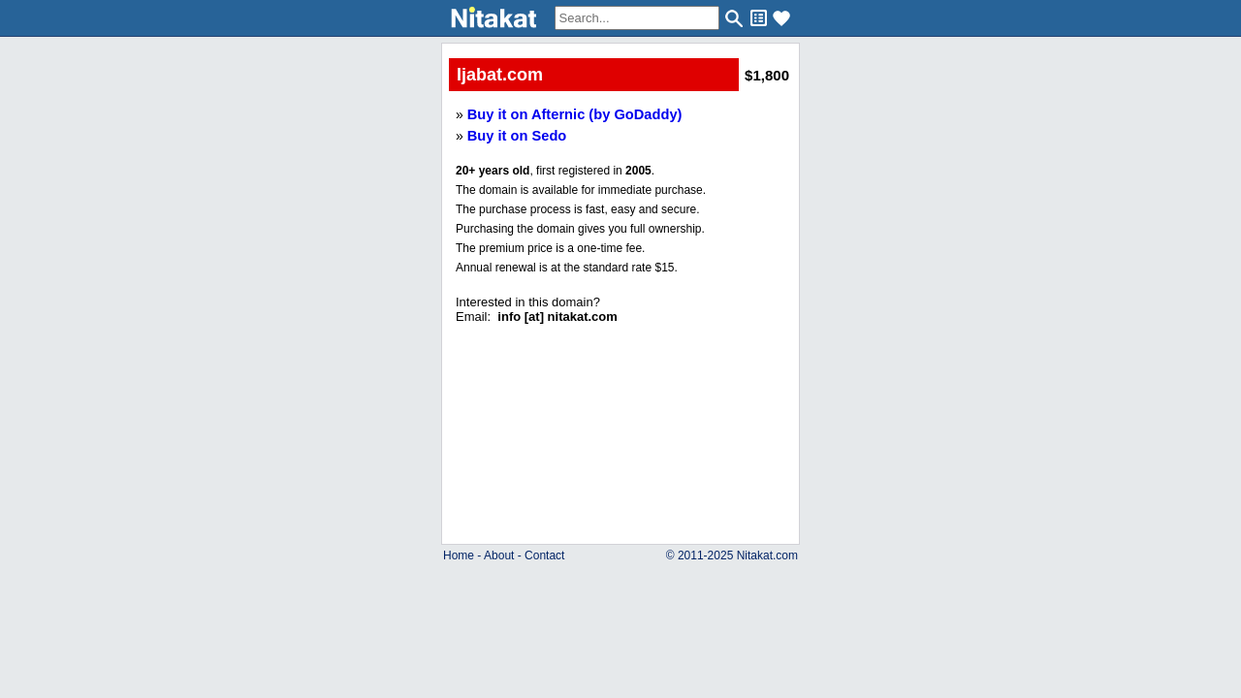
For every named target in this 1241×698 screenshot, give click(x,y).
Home (458, 555)
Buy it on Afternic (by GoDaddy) (575, 114)
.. (620, 380)
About (499, 555)
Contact (544, 555)
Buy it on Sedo (517, 135)
